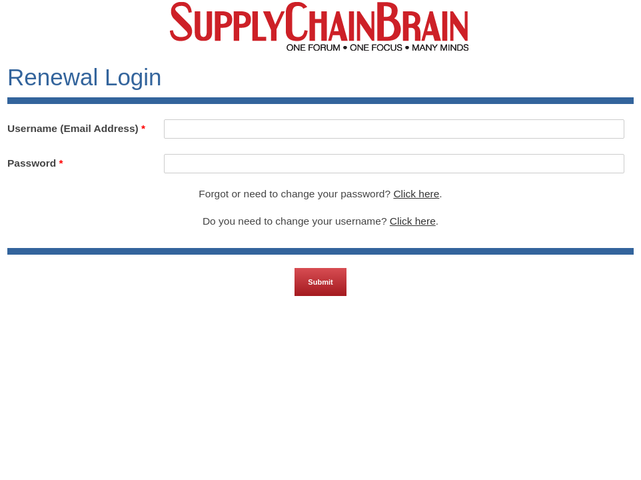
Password (35, 163)
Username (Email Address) (76, 128)
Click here (416, 193)
